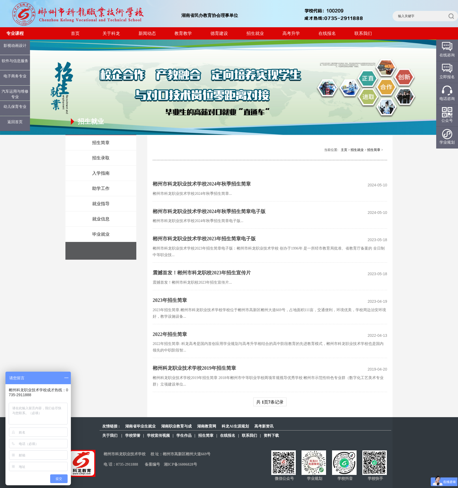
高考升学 (291, 33)
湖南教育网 (206, 426)
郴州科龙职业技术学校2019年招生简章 (194, 368)
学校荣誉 (132, 436)
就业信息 (101, 219)
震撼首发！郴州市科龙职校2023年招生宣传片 (202, 272)
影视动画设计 (15, 46)
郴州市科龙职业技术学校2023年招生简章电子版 (204, 238)
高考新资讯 (263, 426)
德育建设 (219, 33)
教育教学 (183, 33)
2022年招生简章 (170, 334)
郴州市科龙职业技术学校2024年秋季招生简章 (202, 184)
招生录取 (101, 158)
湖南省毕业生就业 (140, 426)
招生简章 (101, 142)
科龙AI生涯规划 (235, 426)
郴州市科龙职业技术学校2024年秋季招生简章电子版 (209, 211)
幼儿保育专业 (15, 107)
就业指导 (101, 203)
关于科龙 (111, 33)
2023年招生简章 (170, 300)
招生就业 (255, 33)
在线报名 (327, 33)
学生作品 (184, 436)
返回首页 (15, 122)
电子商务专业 (15, 76)
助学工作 (101, 188)
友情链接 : (111, 426)
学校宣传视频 (158, 436)
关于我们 (109, 436)
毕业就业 (101, 234)
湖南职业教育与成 (176, 426)
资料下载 (271, 436)
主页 (344, 150)
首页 (75, 33)
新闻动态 (147, 33)
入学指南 (101, 173)
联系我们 (363, 33)
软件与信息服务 (15, 61)
